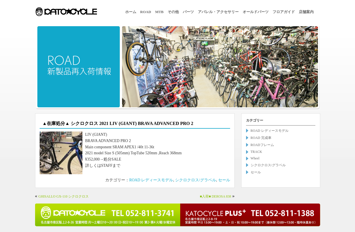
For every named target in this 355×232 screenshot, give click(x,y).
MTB (159, 12)
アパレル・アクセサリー (218, 12)
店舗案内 (306, 12)
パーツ (188, 12)
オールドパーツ (256, 12)
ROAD (145, 12)
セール (224, 180)
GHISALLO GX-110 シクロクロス (63, 196)
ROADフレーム (262, 145)
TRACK (256, 152)
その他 (173, 12)
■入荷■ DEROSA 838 (215, 196)
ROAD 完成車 (261, 138)
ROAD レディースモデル (151, 180)
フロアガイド (284, 12)
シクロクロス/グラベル (195, 180)
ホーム (130, 12)
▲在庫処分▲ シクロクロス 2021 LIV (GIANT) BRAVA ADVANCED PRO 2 (117, 123)
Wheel (255, 158)
